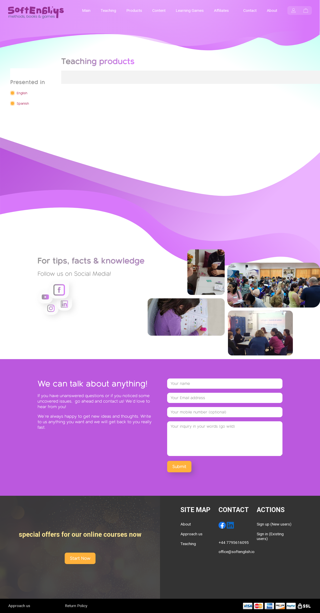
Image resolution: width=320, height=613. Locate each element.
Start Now (80, 558)
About (185, 524)
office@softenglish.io (236, 551)
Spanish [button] (23, 103)
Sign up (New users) (274, 524)
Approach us (191, 534)
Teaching (188, 543)
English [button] (22, 93)
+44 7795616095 (234, 542)
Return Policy (76, 605)
